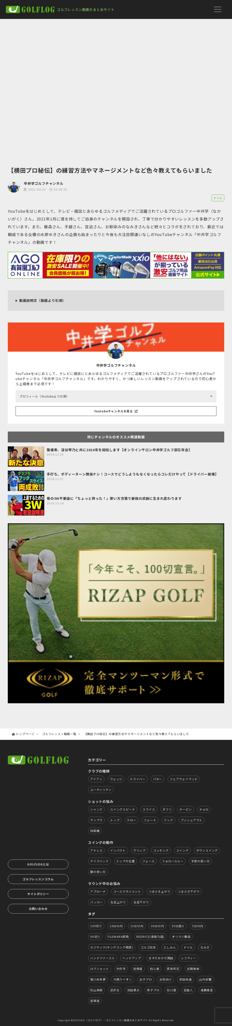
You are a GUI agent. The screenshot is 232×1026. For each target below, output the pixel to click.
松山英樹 (96, 990)
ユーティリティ (101, 790)
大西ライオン (122, 979)
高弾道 (94, 1001)
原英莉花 (173, 969)
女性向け (165, 979)
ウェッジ (116, 779)
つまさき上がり (159, 891)
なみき (205, 947)
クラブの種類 (99, 771)
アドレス (96, 850)
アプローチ (98, 891)
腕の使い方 (98, 872)
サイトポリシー (38, 894)
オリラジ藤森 (181, 936)
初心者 (154, 969)
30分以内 (157, 926)
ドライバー (137, 779)
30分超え (178, 926)
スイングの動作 (100, 842)
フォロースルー (173, 861)
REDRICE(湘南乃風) (150, 936)
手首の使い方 (200, 861)
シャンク (96, 809)
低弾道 (138, 969)
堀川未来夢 (98, 979)
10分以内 (116, 926)
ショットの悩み (100, 801)
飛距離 (94, 831)
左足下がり (141, 902)
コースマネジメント (127, 891)
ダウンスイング (207, 850)
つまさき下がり (189, 891)
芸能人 (188, 990)
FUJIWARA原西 (118, 936)
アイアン (96, 779)
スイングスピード (122, 809)
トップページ (25, 734)
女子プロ (145, 979)
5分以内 (197, 926)
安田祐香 (185, 979)
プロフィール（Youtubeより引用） (44, 396)
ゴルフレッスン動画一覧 (59, 734)
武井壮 (114, 990)
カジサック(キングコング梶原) (111, 947)
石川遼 (171, 990)
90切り (95, 936)
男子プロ (153, 990)
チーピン (185, 809)
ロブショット (99, 969)
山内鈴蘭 (205, 979)
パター (157, 779)
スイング (182, 850)
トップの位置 (125, 861)
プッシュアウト (192, 820)
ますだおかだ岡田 (161, 958)
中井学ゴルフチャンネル (43, 183)
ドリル (218, 198)
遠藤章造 (207, 990)
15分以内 (136, 926)
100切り (96, 926)
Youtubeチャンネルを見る (116, 411)
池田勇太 (133, 990)
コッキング (161, 850)
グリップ (139, 850)
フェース (148, 861)
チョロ (203, 809)
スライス (149, 809)
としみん (170, 947)
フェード (150, 820)
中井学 (121, 969)
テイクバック (99, 861)
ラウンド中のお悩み (104, 883)
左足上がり (118, 902)
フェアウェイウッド (184, 779)
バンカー (96, 902)
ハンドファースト (102, 958)
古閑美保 (193, 969)
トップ (114, 820)
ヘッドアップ (131, 958)
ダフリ (167, 809)
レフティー (188, 958)
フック (168, 820)
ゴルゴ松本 (148, 947)
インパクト (118, 850)
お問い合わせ (38, 909)
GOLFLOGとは (38, 864)
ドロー (131, 820)
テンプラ (96, 820)
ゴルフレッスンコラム (38, 879)
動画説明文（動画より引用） (42, 300)
